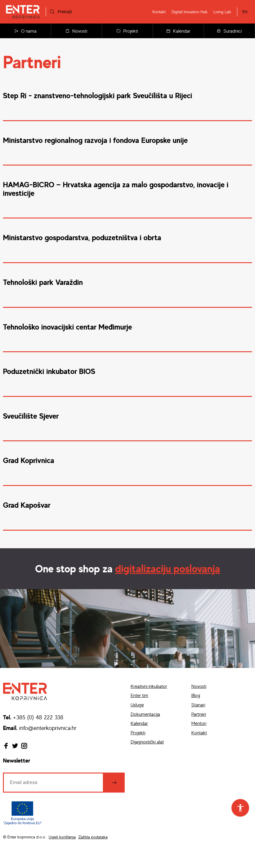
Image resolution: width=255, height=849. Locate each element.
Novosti (76, 31)
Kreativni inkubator (149, 686)
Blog (195, 695)
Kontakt (159, 11)
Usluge (137, 705)
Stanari (198, 705)
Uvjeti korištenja (62, 836)
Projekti (127, 31)
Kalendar (178, 31)
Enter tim (139, 695)
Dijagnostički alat (147, 742)
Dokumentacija (145, 714)
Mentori (198, 723)
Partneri (198, 714)
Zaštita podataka (93, 836)
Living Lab (222, 11)
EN (244, 11)
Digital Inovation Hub (190, 11)
